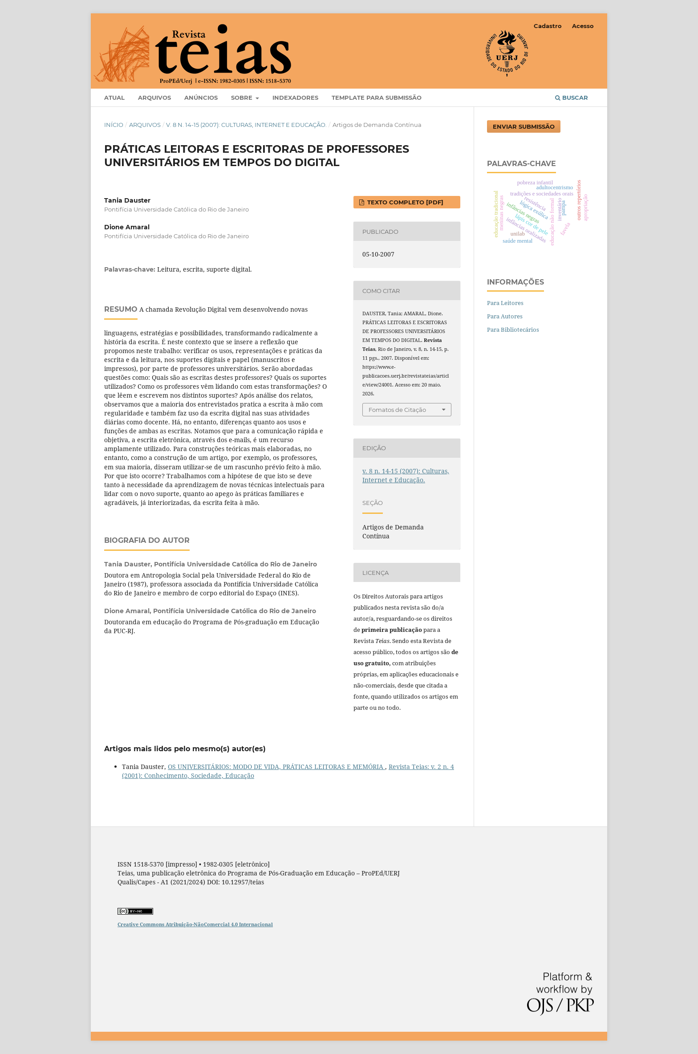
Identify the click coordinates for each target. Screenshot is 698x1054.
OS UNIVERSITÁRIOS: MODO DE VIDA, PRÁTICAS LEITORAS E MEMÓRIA (276, 766)
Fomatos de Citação (397, 409)
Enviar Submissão (524, 126)
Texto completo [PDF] (404, 202)
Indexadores (295, 97)
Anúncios (201, 97)
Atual (114, 97)
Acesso (583, 25)
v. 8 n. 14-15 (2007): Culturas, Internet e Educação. (246, 124)
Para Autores (505, 316)
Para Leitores (505, 303)
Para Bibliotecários (513, 330)
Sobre (242, 97)
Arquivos (154, 97)
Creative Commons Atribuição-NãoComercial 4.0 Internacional (195, 924)
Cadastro (548, 25)
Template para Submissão (377, 97)
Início (113, 124)
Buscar (571, 97)
